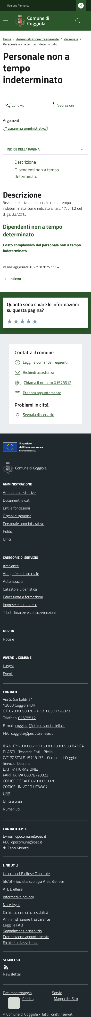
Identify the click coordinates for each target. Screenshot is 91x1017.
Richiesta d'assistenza (20, 942)
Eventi (8, 673)
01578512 (27, 718)
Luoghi (8, 666)
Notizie (8, 639)
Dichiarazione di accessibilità (25, 912)
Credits (27, 998)
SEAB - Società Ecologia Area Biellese (33, 881)
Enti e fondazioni (16, 508)
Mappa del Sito (66, 998)
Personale (71, 39)
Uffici (7, 539)
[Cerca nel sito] (76, 21)
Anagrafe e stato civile (21, 573)
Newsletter (12, 974)
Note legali (11, 905)
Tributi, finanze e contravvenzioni (29, 612)
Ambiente (11, 566)
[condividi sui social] (14, 105)
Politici (8, 531)
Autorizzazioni (14, 581)
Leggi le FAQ (13, 925)
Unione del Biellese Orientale (26, 873)
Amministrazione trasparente (37, 39)
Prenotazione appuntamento (26, 937)
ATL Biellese (13, 889)
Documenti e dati (16, 500)
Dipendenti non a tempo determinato (32, 230)
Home (7, 39)
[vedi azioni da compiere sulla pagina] (62, 105)
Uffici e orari (12, 801)
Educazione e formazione (23, 597)
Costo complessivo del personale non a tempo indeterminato (42, 248)
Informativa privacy (18, 897)
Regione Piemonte (18, 5)
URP (6, 793)
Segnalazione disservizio (22, 931)
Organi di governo (17, 516)
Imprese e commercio (20, 605)
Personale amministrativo (23, 523)
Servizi (57, 993)
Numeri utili (12, 809)
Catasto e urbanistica (20, 589)
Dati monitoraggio (17, 993)
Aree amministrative (19, 492)
